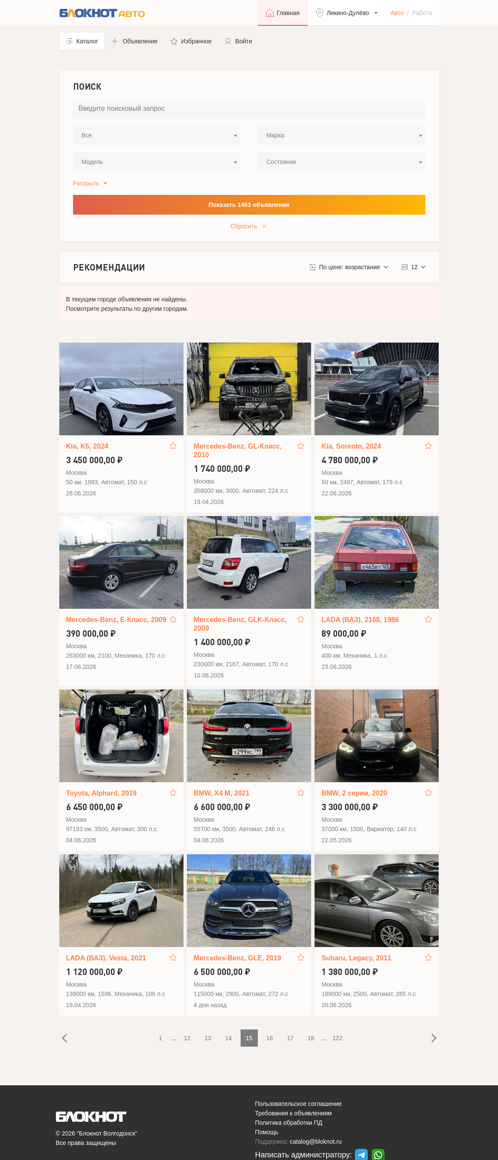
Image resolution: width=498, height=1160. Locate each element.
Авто (397, 12)
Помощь (266, 1132)
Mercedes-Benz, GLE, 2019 (237, 958)
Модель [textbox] (92, 161)
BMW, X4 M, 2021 (222, 793)
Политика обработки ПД (289, 1122)
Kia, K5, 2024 (87, 446)
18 (311, 1038)
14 (228, 1038)
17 (290, 1038)
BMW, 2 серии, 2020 (354, 793)
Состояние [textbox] (281, 161)
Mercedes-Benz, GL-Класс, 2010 (238, 451)
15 (249, 1038)
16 (269, 1038)
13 (208, 1038)
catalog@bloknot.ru (316, 1141)
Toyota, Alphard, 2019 (101, 793)
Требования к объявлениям (293, 1113)
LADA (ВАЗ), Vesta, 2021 (106, 958)
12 (187, 1038)
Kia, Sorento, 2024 (351, 446)
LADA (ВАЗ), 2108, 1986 (360, 619)
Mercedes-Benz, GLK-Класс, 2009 (240, 624)
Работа (422, 12)
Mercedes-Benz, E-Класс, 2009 (116, 619)
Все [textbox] (87, 135)
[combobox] (157, 135)
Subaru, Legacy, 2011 (356, 958)
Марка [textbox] (275, 135)
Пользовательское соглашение (298, 1103)
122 (337, 1038)
